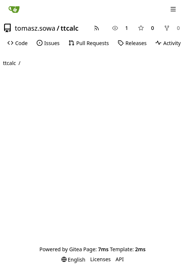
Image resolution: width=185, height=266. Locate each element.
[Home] (14, 9)
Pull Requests (88, 43)
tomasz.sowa (35, 28)
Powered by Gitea (61, 249)
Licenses (100, 259)
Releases (132, 43)
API (119, 259)
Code (17, 43)
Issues (48, 43)
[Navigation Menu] (173, 9)
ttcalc (69, 28)
